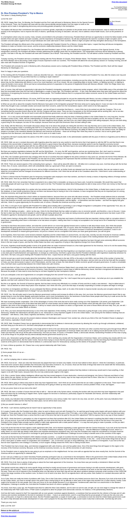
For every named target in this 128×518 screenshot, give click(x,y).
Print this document (119, 2)
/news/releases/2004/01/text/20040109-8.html (17, 512)
